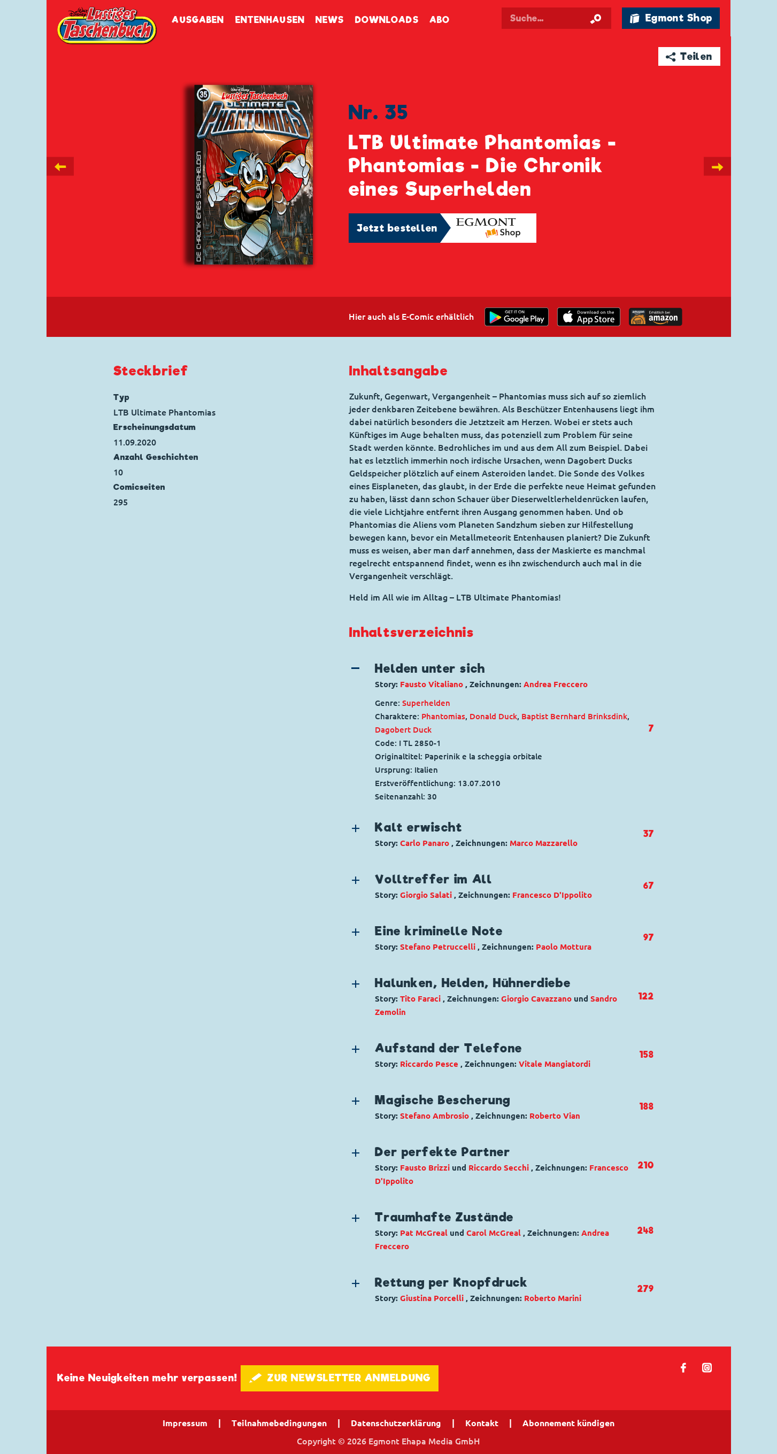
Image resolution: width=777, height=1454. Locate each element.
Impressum (185, 1423)
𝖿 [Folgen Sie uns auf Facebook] (684, 1367)
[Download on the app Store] (589, 316)
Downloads (387, 20)
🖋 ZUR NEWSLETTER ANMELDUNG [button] (340, 1377)
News (330, 20)
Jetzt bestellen (397, 228)
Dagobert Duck (403, 729)
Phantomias (443, 716)
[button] (493, 675)
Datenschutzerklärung (396, 1423)
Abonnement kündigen (568, 1423)
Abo (439, 20)
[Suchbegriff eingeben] (560, 18)
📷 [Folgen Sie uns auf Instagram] (707, 1367)
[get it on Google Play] (516, 316)
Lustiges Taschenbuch (108, 26)
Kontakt (481, 1423)
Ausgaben (198, 20)
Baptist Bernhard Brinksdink (574, 716)
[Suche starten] (595, 18)
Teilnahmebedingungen (279, 1423)
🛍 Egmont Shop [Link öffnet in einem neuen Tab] (671, 18)
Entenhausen (270, 20)
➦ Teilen (689, 56)
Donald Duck (493, 716)
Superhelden (426, 702)
